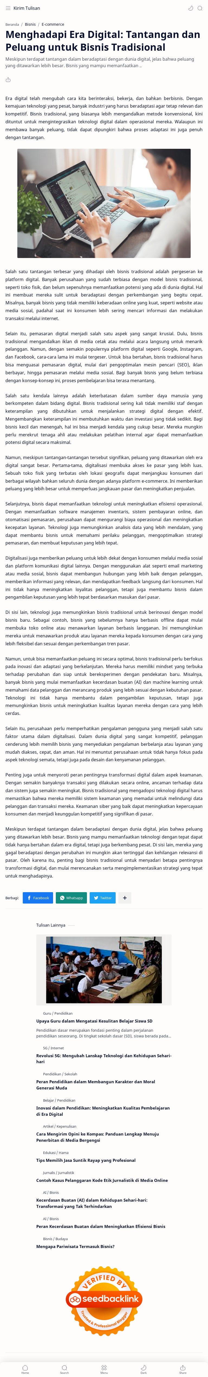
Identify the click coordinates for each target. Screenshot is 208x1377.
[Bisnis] (54, 1192)
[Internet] (57, 1048)
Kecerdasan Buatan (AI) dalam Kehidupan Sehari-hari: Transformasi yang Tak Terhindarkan (92, 1203)
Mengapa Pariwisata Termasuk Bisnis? (75, 1246)
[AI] (46, 1192)
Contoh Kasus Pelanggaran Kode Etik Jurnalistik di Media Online (102, 1180)
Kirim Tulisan (27, 8)
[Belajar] (49, 1100)
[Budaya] (62, 1238)
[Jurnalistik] (66, 1172)
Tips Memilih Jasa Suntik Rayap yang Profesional (86, 1160)
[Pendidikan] (63, 1013)
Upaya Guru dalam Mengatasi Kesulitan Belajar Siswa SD (94, 1021)
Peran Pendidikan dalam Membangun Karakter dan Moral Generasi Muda (95, 1085)
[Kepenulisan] (66, 1126)
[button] (191, 8)
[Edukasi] (50, 1152)
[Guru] (48, 1013)
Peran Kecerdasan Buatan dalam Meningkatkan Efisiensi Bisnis (100, 1226)
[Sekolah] (70, 1074)
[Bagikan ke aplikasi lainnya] (124, 898)
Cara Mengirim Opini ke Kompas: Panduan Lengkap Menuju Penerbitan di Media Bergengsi (97, 1137)
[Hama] (64, 1152)
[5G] (46, 1048)
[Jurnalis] (50, 1172)
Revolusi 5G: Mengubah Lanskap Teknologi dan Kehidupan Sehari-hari (103, 1059)
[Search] (200, 8)
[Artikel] (49, 1126)
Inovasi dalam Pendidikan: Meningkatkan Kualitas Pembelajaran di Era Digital (103, 1111)
